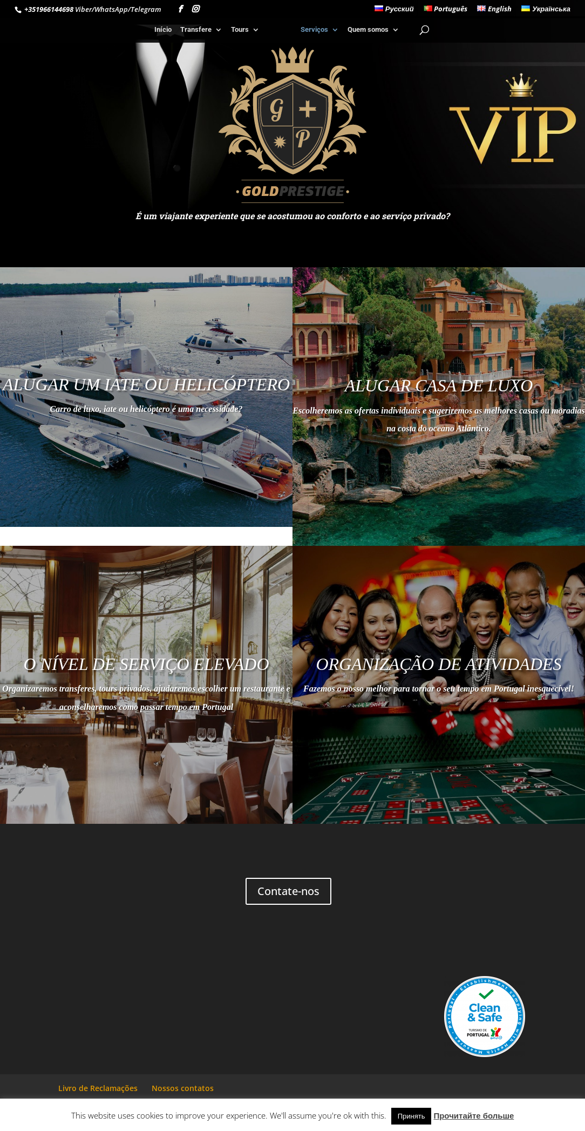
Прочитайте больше (473, 1115)
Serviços (312, 29)
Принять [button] (411, 1116)
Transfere (197, 29)
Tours (241, 29)
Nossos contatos (183, 1088)
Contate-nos (288, 891)
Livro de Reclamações (98, 1088)
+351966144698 (48, 9)
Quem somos (366, 29)
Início (164, 29)
